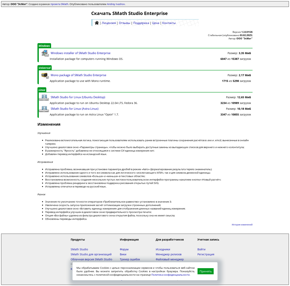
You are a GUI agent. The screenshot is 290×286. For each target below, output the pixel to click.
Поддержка (141, 23)
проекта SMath (59, 4)
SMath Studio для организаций (91, 254)
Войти (201, 249)
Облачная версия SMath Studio (91, 259)
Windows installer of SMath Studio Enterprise (80, 53)
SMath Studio (79, 249)
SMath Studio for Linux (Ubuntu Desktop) (78, 97)
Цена (155, 23)
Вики (123, 254)
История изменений (242, 224)
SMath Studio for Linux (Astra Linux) (74, 108)
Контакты (169, 23)
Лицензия (109, 23)
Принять (206, 271)
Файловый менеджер (170, 259)
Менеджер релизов (168, 254)
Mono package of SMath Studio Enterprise (78, 75)
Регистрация (205, 254)
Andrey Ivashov (116, 4)
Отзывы (124, 23)
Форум (124, 249)
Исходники (163, 249)
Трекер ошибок (130, 259)
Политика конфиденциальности (170, 274)
